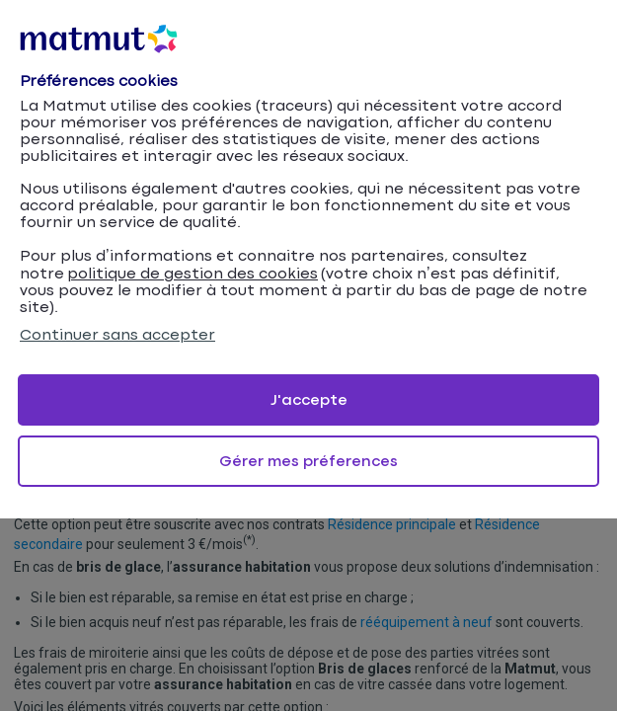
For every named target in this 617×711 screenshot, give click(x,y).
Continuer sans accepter (117, 335)
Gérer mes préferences (308, 461)
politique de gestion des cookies (192, 274)
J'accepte (308, 400)
